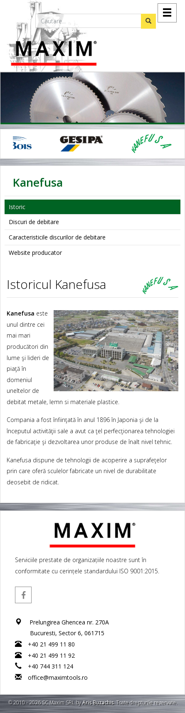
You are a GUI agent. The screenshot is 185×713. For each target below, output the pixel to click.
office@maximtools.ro (58, 677)
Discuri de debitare (34, 222)
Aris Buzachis (97, 702)
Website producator (35, 253)
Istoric (17, 207)
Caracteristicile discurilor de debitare (57, 237)
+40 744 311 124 (50, 666)
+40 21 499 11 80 (51, 644)
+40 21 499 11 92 (51, 655)
